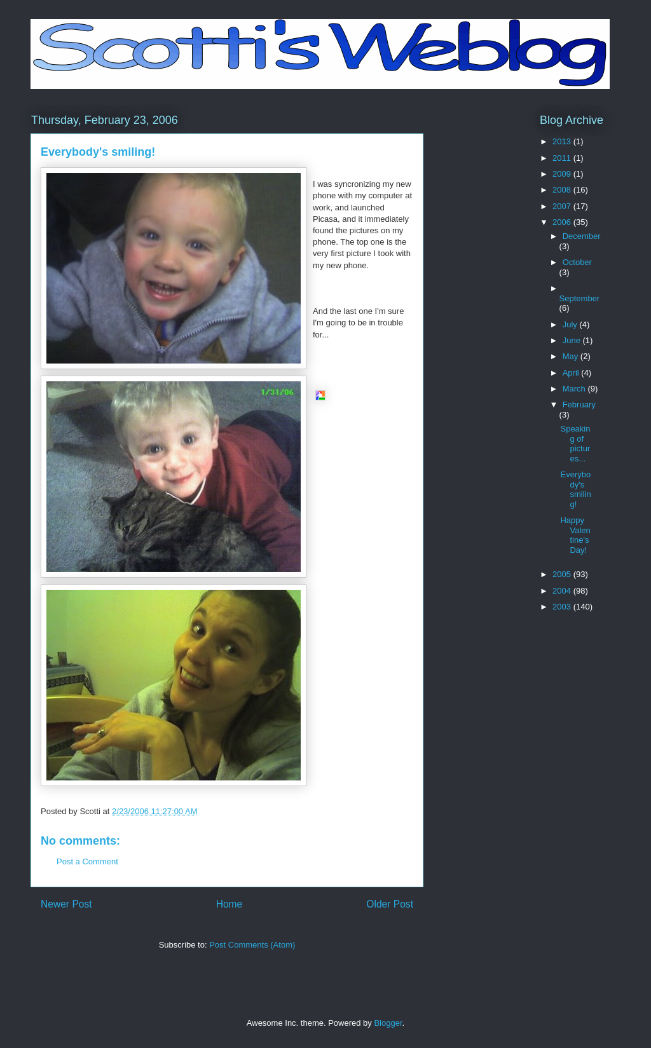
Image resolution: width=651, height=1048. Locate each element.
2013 (562, 141)
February (579, 404)
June (573, 340)
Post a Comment (87, 861)
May (571, 356)
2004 (562, 590)
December (582, 236)
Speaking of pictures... (575, 443)
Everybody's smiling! (575, 489)
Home (229, 904)
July (571, 324)
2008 (562, 189)
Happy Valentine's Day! (575, 535)
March (575, 388)
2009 (562, 174)
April (572, 373)
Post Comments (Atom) (252, 944)
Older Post (389, 904)
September (579, 298)
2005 (562, 574)
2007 (562, 206)
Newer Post (66, 904)
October (577, 262)
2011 (562, 158)
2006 (562, 222)
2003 (562, 606)
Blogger (388, 1023)
